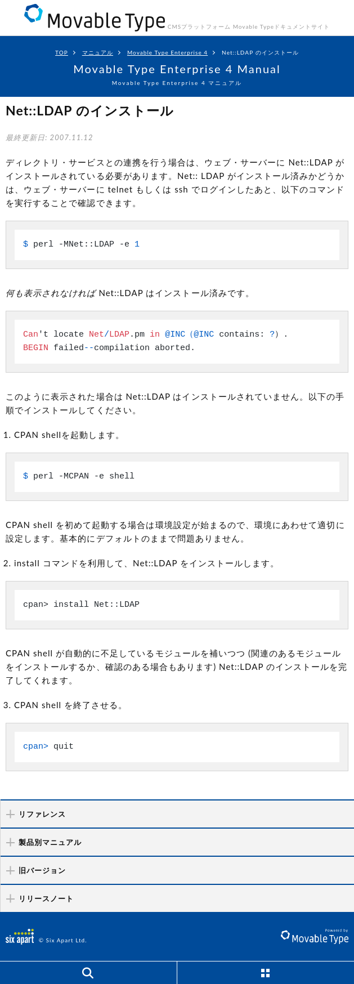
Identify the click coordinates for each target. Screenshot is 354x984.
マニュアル (97, 52)
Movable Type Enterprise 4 (167, 52)
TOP (61, 52)
